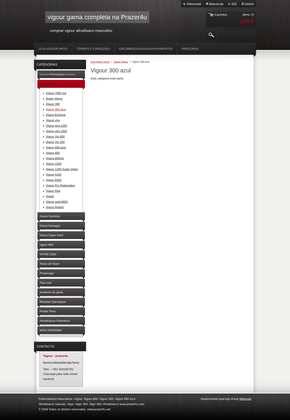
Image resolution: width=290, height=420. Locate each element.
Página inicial (194, 3)
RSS (234, 3)
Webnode (245, 399)
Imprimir (249, 3)
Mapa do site (216, 3)
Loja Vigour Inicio (100, 61)
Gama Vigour (121, 61)
